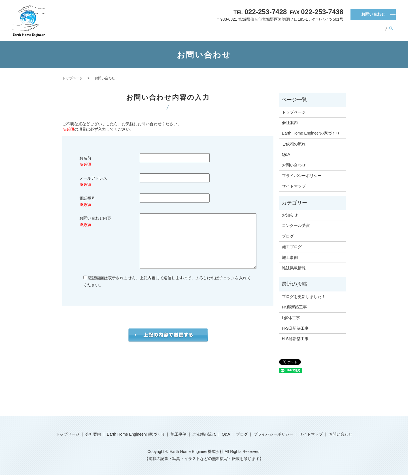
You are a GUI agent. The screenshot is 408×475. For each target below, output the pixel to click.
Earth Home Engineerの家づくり (253, 31)
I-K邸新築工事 (294, 307)
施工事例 (301, 31)
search (391, 31)
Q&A (355, 31)
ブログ (375, 31)
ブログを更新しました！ (304, 296)
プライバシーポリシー (302, 175)
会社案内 (205, 31)
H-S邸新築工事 (295, 328)
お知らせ (290, 215)
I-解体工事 (291, 318)
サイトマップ (294, 186)
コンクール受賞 (296, 225)
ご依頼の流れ (330, 31)
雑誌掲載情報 (294, 268)
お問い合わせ (373, 14)
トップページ (176, 31)
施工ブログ (292, 246)
